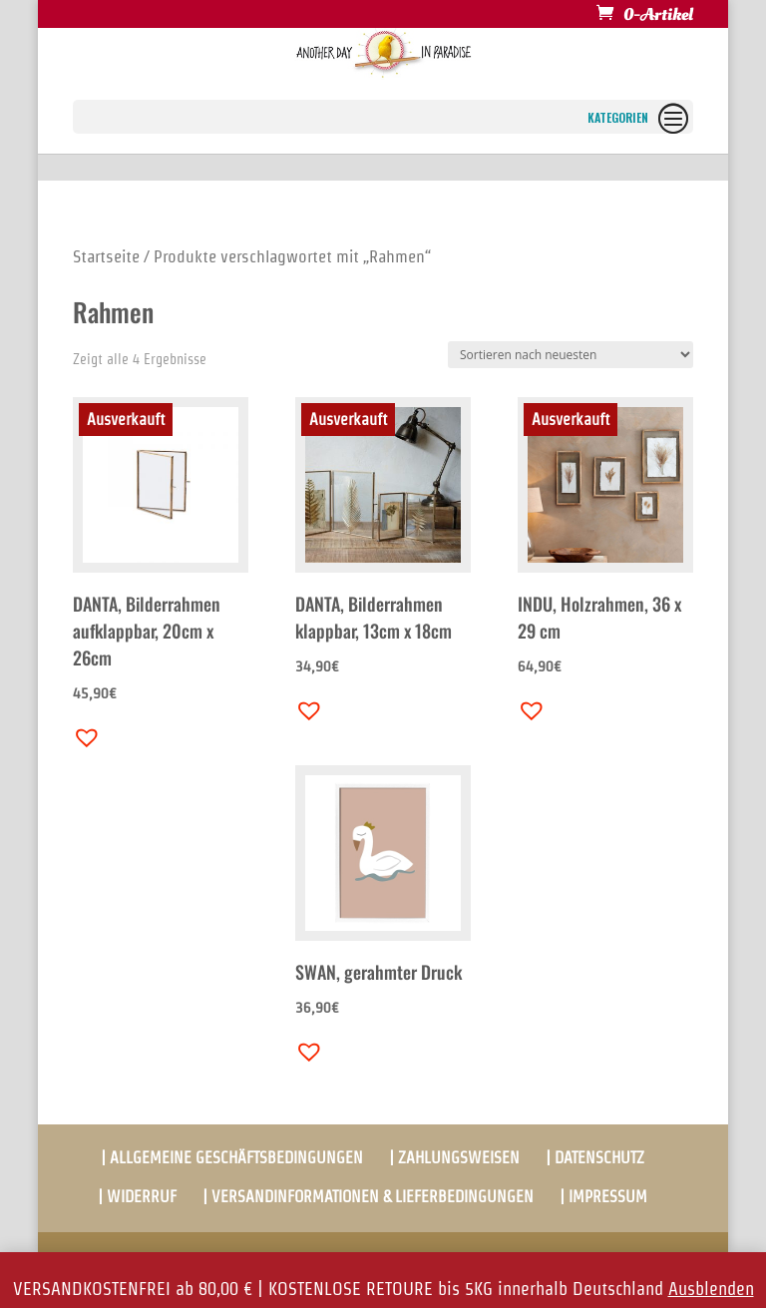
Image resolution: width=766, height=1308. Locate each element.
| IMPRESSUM (603, 1196)
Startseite (106, 256)
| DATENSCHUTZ (595, 1157)
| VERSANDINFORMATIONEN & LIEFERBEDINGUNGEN (368, 1196)
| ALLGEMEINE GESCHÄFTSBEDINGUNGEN (232, 1157)
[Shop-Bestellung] (570, 354)
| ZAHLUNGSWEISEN (454, 1157)
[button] (82, 732)
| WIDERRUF (137, 1196)
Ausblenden (711, 1288)
